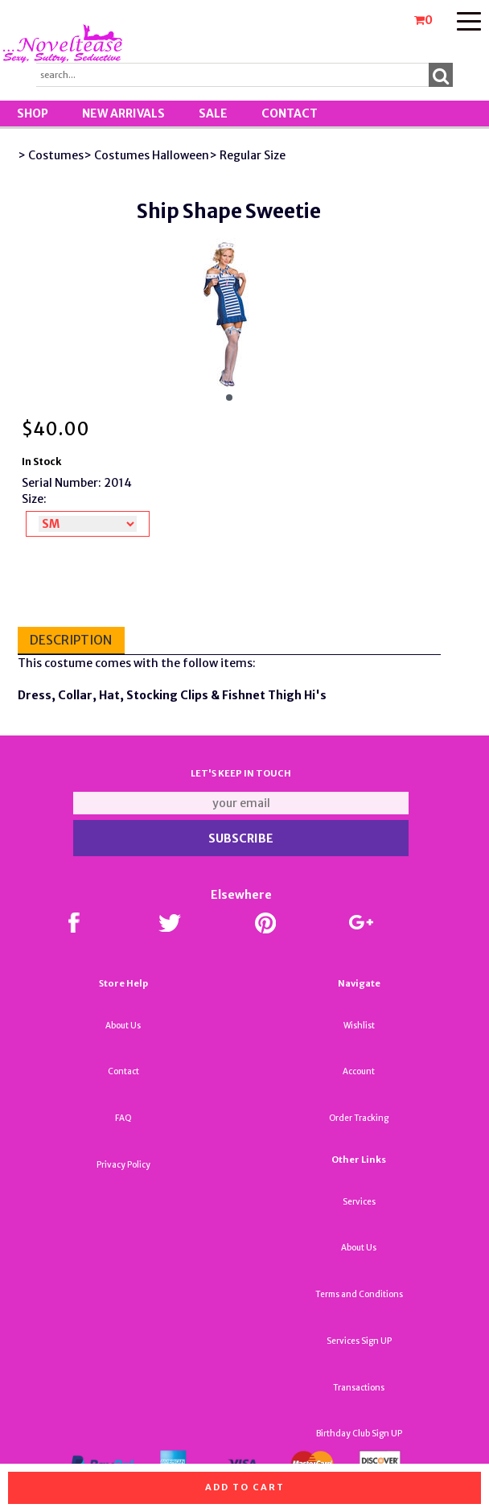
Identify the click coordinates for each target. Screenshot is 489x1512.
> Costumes (51, 155)
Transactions (358, 1387)
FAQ (123, 1118)
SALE (213, 113)
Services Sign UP (359, 1341)
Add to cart (245, 1487)
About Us (123, 1025)
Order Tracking (358, 1118)
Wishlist (359, 1025)
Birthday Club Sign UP (359, 1433)
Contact (289, 113)
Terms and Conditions (359, 1294)
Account (359, 1071)
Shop (32, 113)
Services (359, 1202)
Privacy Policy (123, 1165)
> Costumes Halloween (146, 155)
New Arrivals (123, 113)
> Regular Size (247, 155)
